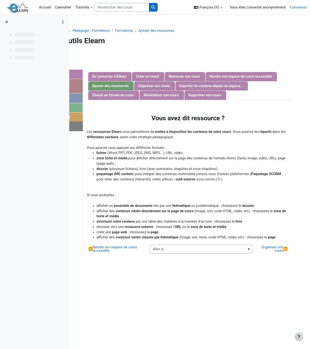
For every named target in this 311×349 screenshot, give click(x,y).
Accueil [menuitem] (45, 7)
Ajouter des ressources (220, 31)
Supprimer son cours (173, 115)
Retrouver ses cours (251, 77)
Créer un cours (213, 77)
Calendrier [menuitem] (63, 7)
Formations (187, 31)
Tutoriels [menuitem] (82, 7)
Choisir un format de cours (178, 105)
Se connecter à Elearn (174, 77)
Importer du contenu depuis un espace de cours (233, 96)
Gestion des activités (110, 99)
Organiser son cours (172, 96)
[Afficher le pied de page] (298, 337)
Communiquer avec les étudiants (112, 87)
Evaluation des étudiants (113, 118)
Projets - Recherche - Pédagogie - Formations (136, 31)
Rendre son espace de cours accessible (188, 86)
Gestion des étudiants (111, 108)
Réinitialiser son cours (227, 105)
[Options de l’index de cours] (63, 21)
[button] (208, 7)
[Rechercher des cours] (122, 7)
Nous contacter (103, 128)
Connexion (298, 7)
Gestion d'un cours (109, 74)
